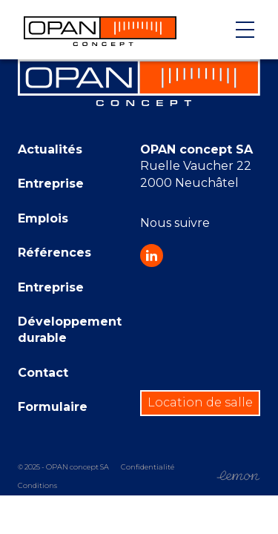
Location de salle (200, 402)
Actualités (50, 149)
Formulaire (52, 407)
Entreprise (51, 184)
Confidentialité (147, 467)
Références (54, 252)
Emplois (43, 218)
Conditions (37, 486)
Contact (43, 373)
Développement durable (70, 329)
